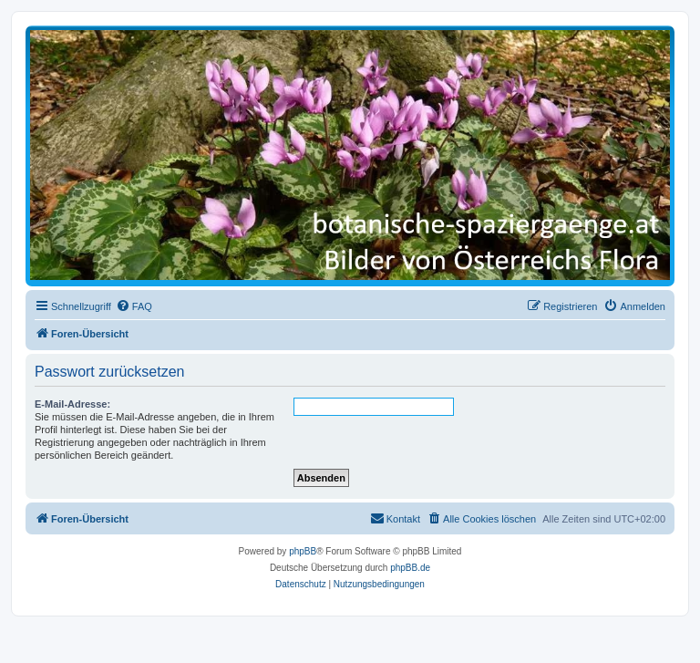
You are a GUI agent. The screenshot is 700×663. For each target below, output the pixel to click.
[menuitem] (134, 306)
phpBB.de (410, 568)
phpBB (302, 551)
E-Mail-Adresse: (72, 404)
